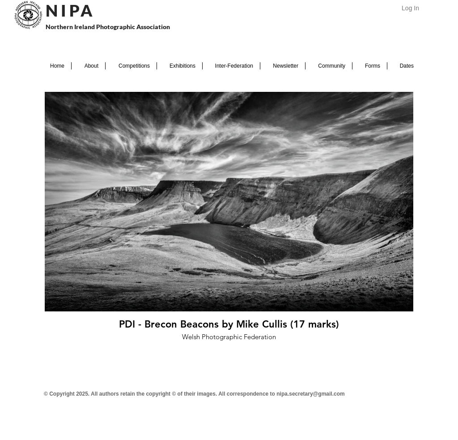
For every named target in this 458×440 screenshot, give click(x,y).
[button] (88, 65)
